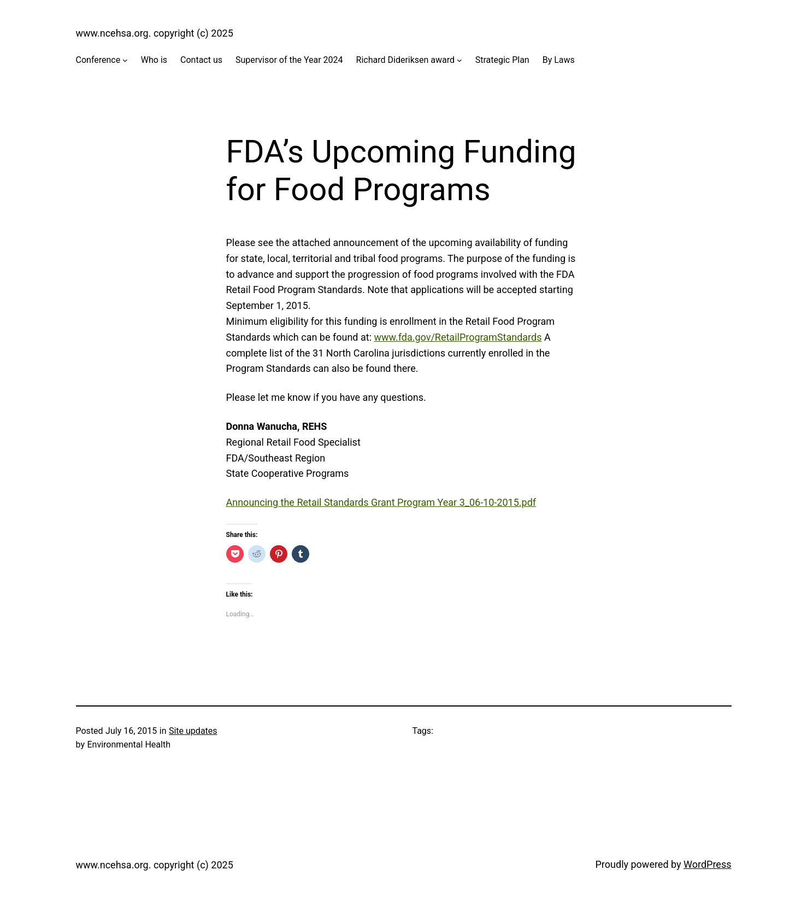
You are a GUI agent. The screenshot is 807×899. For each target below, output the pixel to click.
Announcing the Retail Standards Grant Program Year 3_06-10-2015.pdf (381, 502)
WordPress (707, 864)
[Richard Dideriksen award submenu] (459, 60)
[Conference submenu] (125, 60)
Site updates (193, 731)
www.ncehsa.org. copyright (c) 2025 (154, 33)
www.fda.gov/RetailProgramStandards (457, 337)
